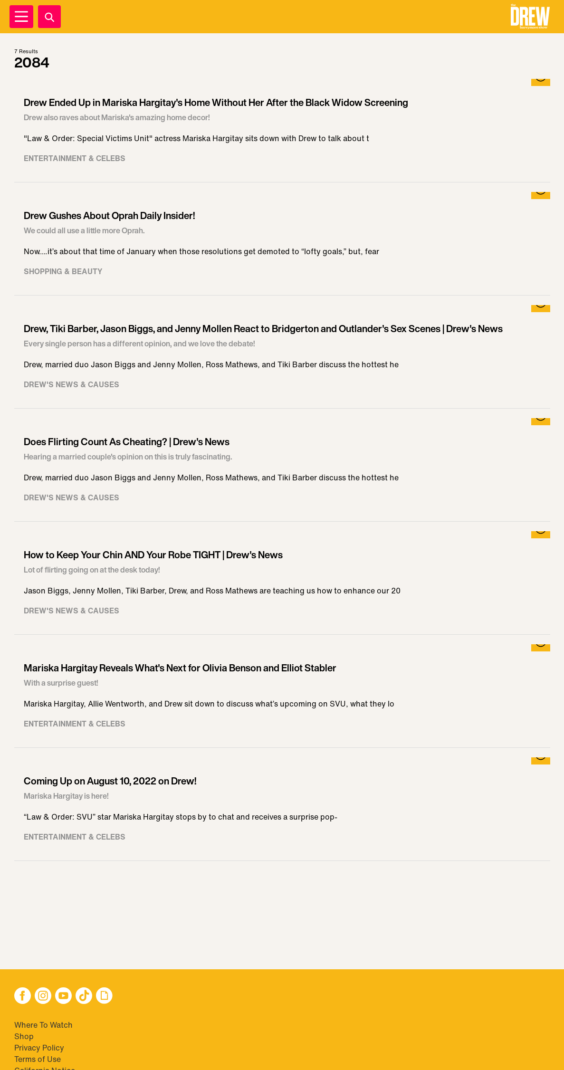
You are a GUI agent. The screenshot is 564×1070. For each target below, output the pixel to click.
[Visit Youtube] (63, 996)
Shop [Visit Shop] (24, 1036)
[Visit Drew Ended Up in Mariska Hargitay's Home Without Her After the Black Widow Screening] (282, 130)
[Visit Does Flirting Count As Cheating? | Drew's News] (282, 470)
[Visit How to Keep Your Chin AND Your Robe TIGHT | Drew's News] (282, 583)
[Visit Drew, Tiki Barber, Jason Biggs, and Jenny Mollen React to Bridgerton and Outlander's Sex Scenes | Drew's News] (282, 357)
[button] (530, 16)
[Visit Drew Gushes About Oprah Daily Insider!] (282, 244)
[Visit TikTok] (84, 996)
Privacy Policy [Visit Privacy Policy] (39, 1047)
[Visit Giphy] (104, 996)
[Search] (49, 16)
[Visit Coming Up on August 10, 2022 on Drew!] (282, 809)
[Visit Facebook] (22, 996)
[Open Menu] (21, 16)
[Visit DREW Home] (530, 16)
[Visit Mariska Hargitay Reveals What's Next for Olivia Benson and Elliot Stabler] (282, 696)
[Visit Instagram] (43, 996)
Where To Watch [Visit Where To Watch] (43, 1025)
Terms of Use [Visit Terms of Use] (37, 1059)
